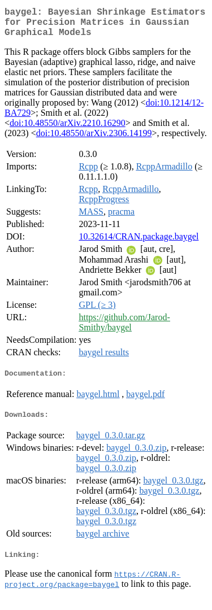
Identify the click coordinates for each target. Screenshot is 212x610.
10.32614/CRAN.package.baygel (138, 243)
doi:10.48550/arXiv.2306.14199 (94, 140)
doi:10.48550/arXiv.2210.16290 (68, 129)
